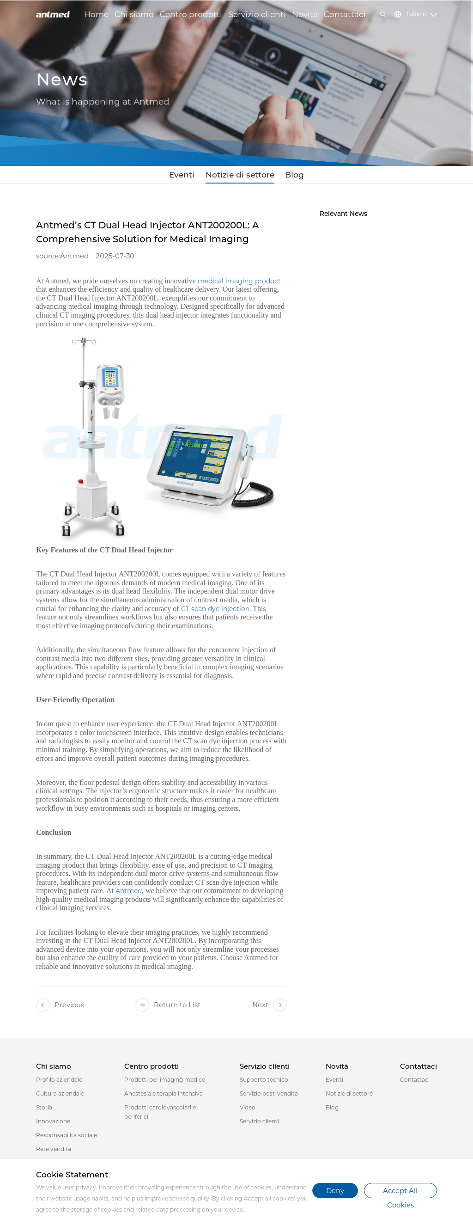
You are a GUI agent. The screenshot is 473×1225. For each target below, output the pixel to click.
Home (96, 14)
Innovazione (53, 1124)
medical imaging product (239, 283)
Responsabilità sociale (66, 1137)
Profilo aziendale (59, 1082)
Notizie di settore (239, 176)
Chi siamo (134, 14)
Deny (335, 1190)
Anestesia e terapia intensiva (163, 1096)
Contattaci (345, 14)
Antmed (128, 893)
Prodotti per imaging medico (165, 1082)
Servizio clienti (257, 14)
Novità (305, 14)
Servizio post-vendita (269, 1096)
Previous (60, 1007)
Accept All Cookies (400, 1192)
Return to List (167, 1007)
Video (247, 1110)
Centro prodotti (191, 14)
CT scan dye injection (215, 611)
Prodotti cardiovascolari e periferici (160, 1115)
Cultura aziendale (60, 1096)
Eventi (190, 176)
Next (269, 1007)
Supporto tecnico (264, 1082)
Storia (44, 1110)
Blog (286, 176)
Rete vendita (53, 1151)
